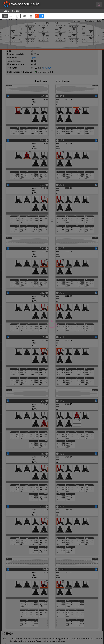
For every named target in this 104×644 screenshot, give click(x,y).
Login (6, 11)
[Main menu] (99, 4)
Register (15, 11)
